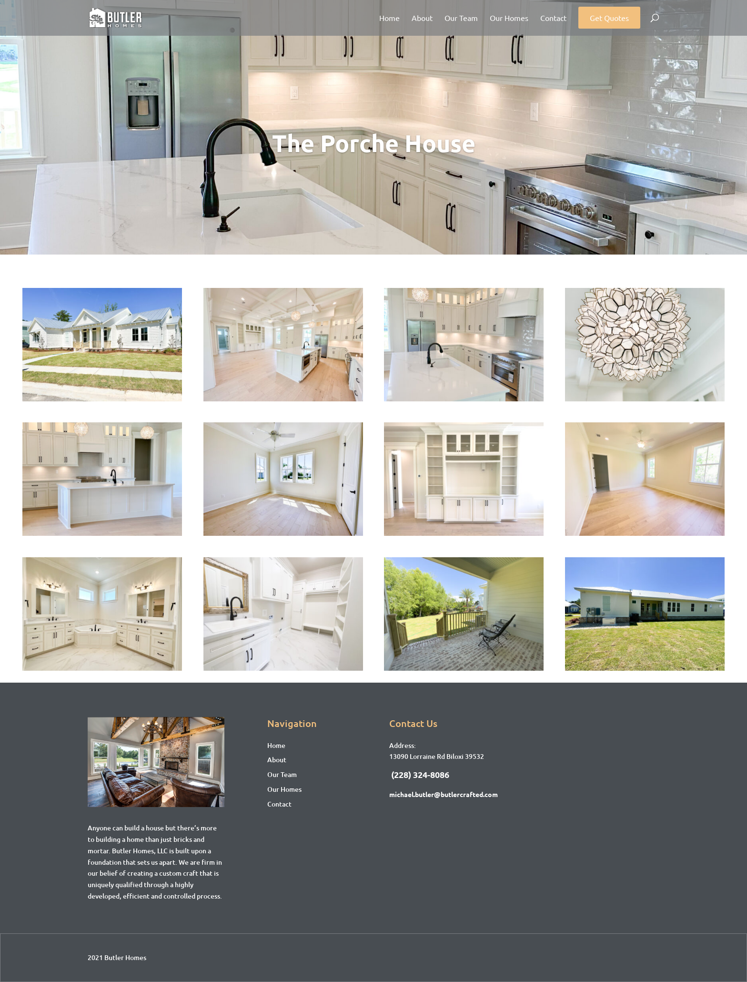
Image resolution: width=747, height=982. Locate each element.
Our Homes (509, 18)
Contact (553, 18)
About (422, 18)
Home (389, 18)
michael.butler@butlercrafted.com (443, 794)
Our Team (461, 18)
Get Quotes (609, 17)
